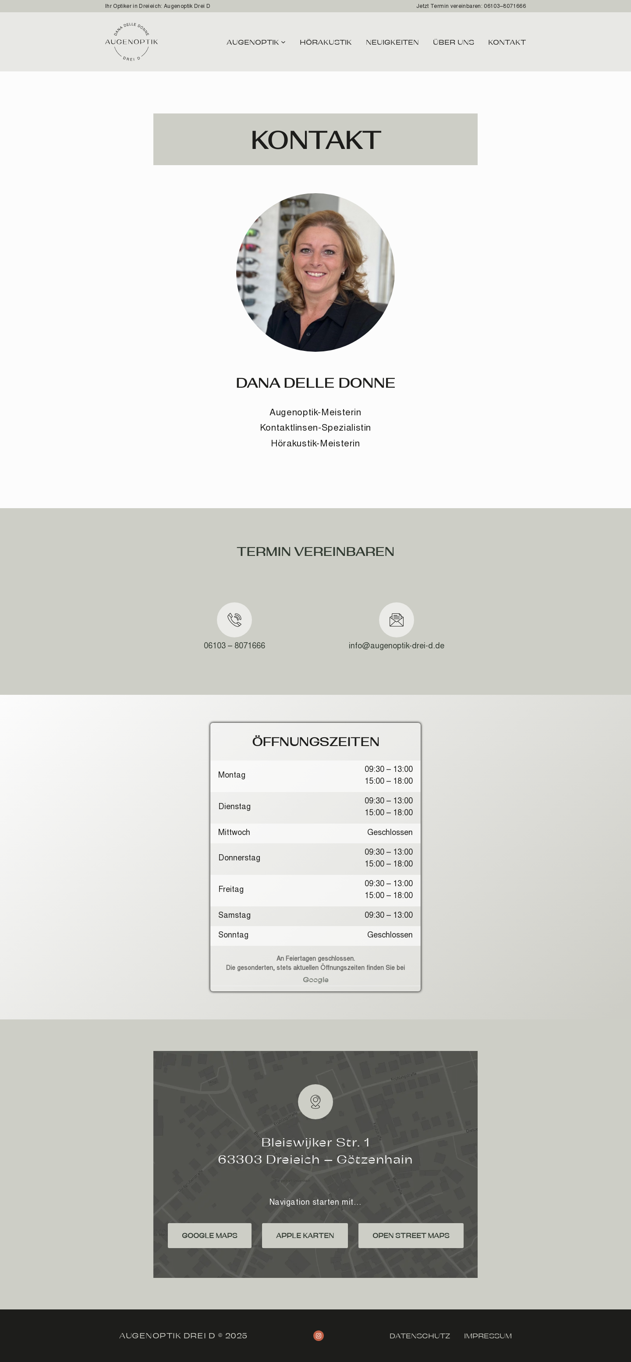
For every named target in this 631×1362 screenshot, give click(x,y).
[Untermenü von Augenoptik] (283, 41)
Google (316, 979)
